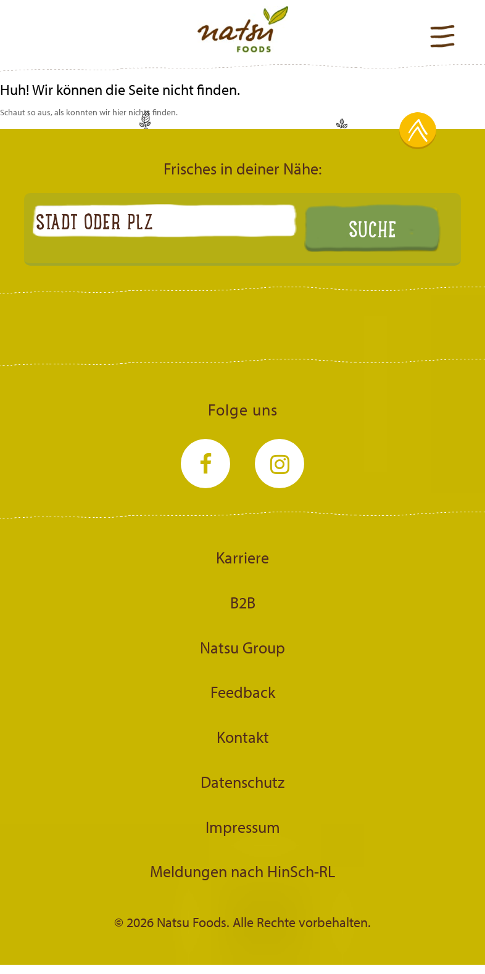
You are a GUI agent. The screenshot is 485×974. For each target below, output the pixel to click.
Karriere (242, 557)
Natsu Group (242, 647)
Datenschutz (242, 781)
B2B (242, 602)
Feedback (242, 691)
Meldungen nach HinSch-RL (242, 871)
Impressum (242, 826)
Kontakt (243, 736)
